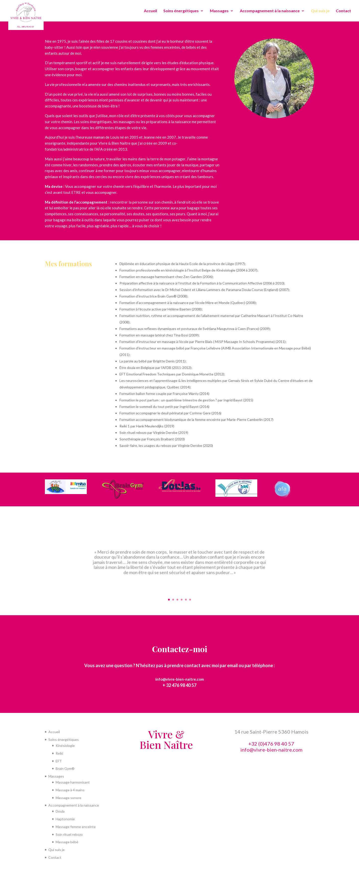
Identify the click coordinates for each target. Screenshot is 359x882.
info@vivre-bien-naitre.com (179, 679)
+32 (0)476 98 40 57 (271, 744)
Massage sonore (68, 798)
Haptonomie (65, 819)
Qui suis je (320, 11)
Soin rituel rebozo (69, 834)
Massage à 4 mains (70, 790)
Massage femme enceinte (76, 827)
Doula (60, 811)
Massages (219, 11)
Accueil (150, 11)
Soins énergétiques (181, 11)
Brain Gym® (65, 768)
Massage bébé (67, 842)
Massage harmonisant (73, 782)
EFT (59, 761)
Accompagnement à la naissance (270, 11)
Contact (343, 11)
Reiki (59, 753)
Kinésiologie (65, 745)
